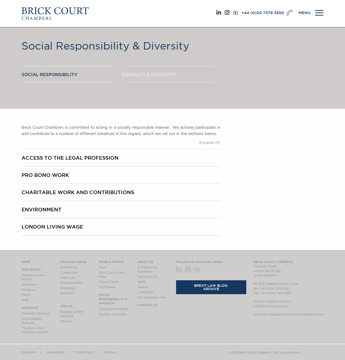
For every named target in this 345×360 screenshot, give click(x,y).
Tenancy (66, 321)
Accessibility (55, 352)
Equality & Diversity (148, 74)
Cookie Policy (84, 352)
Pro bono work (45, 175)
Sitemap (110, 352)
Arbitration (68, 288)
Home (26, 261)
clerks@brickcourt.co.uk (270, 306)
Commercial (68, 267)
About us (145, 261)
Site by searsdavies (286, 352)
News (103, 267)
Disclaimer (29, 352)
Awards (143, 287)
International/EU (71, 282)
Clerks (26, 294)
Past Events (107, 287)
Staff (25, 300)
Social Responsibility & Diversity (113, 299)
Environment (42, 209)
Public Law (67, 277)
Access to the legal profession (70, 158)
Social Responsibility (49, 74)
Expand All (209, 142)
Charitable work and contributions (78, 192)
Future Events (109, 282)
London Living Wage (52, 227)
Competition (69, 272)
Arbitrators (29, 284)
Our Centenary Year (152, 297)
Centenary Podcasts (36, 313)
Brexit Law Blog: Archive (211, 287)
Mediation (67, 293)
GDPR (142, 282)
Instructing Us (147, 276)
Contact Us (147, 305)
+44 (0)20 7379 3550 (263, 13)
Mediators (29, 289)
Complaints (146, 292)
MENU (304, 13)
